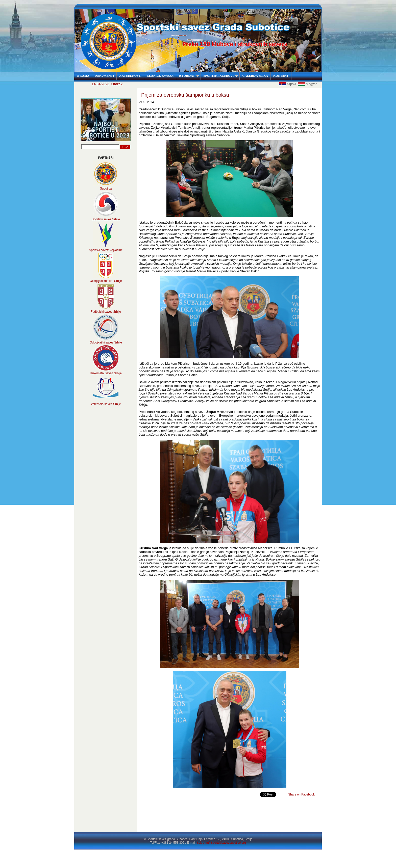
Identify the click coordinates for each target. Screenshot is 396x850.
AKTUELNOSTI (130, 75)
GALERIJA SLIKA (255, 75)
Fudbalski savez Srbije (106, 311)
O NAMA (83, 75)
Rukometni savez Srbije (106, 373)
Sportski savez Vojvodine (105, 250)
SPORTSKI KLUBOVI (220, 75)
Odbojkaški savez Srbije (106, 342)
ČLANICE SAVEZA (160, 75)
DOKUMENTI (104, 75)
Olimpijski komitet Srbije (106, 281)
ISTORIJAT (189, 75)
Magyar (307, 84)
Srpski (288, 84)
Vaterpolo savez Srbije (106, 404)
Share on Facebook (301, 794)
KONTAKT (280, 75)
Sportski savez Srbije (106, 219)
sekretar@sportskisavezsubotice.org (221, 842)
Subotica (106, 188)
